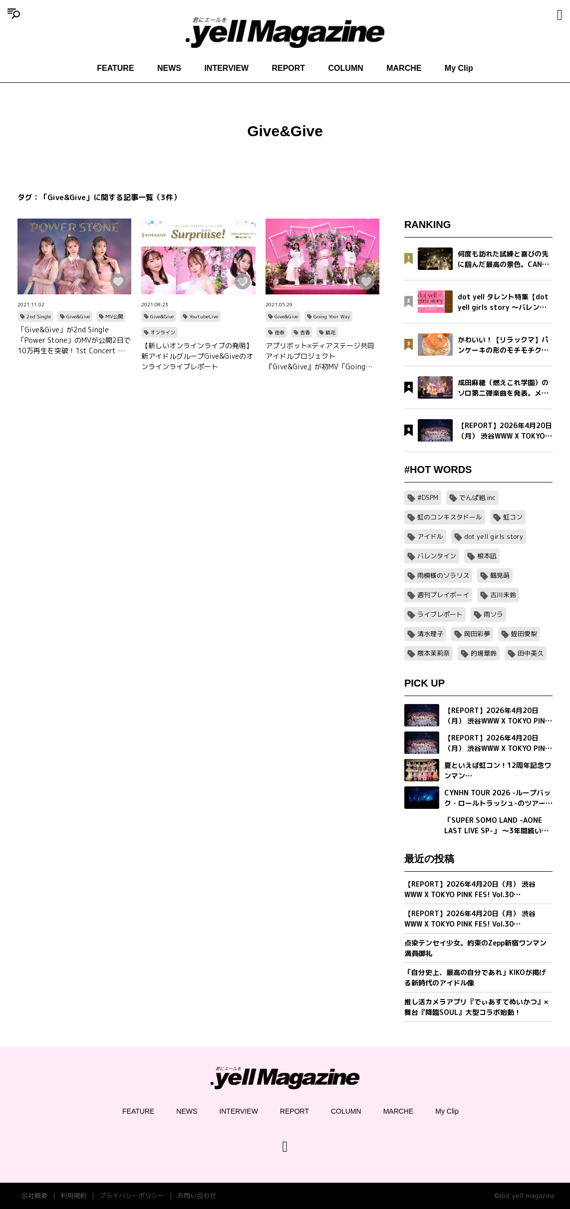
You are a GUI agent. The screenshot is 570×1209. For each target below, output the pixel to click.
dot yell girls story (493, 536)
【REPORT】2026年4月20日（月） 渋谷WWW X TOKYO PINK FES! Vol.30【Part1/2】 (470, 919)
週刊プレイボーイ (443, 594)
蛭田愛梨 (524, 633)
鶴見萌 (500, 575)
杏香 (305, 332)
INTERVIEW (226, 68)
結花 (330, 332)
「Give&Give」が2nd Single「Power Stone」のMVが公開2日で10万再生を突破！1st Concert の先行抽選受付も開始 (74, 340)
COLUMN (345, 68)
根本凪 (487, 555)
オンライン (162, 332)
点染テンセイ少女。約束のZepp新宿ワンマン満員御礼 (475, 948)
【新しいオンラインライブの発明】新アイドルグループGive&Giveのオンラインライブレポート (197, 356)
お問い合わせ (196, 1195)
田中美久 (531, 653)
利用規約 (73, 1195)
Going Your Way (331, 316)
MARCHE (403, 68)
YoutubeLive (203, 316)
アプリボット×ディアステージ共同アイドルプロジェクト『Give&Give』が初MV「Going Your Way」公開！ (320, 356)
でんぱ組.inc (477, 497)
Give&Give (78, 316)
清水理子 (430, 633)
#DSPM (427, 497)
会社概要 (34, 1195)
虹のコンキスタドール (449, 516)
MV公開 (114, 316)
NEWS (169, 68)
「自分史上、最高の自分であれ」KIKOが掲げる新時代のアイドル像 (475, 977)
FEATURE (115, 68)
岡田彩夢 (477, 633)
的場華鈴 (484, 653)
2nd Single (38, 316)
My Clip (459, 68)
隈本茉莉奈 (433, 653)
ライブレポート (440, 614)
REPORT (288, 68)
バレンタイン (436, 555)
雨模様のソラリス (443, 575)
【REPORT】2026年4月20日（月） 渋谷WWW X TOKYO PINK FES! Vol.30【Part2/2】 (470, 889)
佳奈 (280, 332)
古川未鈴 (503, 594)
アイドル (430, 536)
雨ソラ (493, 614)
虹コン (513, 516)
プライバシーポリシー (131, 1195)
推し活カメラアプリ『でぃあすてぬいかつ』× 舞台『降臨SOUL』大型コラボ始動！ (476, 1007)
